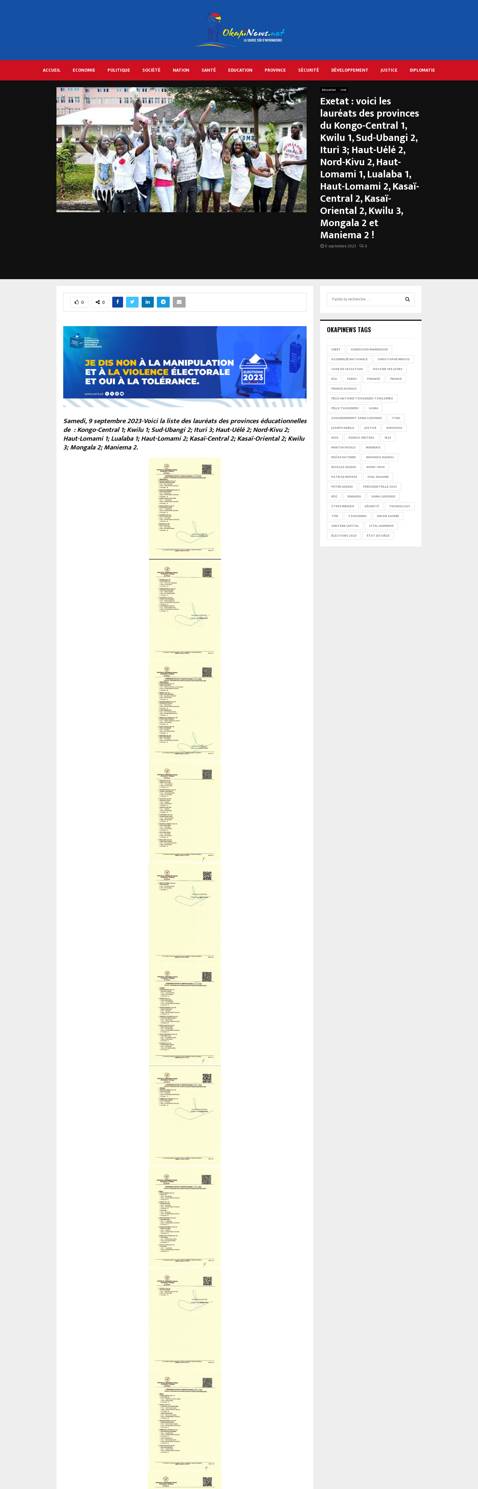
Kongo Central (362, 438)
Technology (399, 506)
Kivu (334, 438)
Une (343, 90)
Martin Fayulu (343, 447)
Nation (181, 70)
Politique (118, 70)
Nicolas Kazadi (343, 467)
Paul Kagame (378, 477)
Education (240, 70)
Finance (373, 379)
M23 (388, 438)
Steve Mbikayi (342, 506)
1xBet (336, 349)
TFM (334, 516)
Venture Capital (345, 526)
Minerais (373, 447)
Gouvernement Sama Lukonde (356, 418)
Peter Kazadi (342, 487)
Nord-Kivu (375, 467)
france (396, 379)
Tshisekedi (357, 516)
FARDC (352, 379)
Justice (389, 70)
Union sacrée (388, 516)
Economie (84, 70)
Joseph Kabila (342, 428)
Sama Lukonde (383, 496)
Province (275, 70)
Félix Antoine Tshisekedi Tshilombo (362, 398)
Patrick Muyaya (344, 477)
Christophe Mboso (394, 359)
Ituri (396, 418)
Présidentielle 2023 (380, 487)
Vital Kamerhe (381, 526)
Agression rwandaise (369, 349)
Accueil (52, 70)
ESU (334, 379)
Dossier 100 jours (388, 369)
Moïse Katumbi (343, 457)
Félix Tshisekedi (345, 408)
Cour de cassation (347, 369)
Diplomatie (422, 70)
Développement (349, 70)
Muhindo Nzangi (380, 457)
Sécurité (308, 70)
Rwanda (354, 496)
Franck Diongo (344, 389)
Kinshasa (394, 428)
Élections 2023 (344, 536)
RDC (334, 496)
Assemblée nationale (349, 359)
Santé (208, 70)
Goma (373, 408)
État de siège (378, 536)
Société (151, 70)
